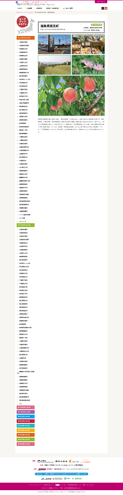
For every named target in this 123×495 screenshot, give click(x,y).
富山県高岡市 (23, 304)
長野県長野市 (23, 120)
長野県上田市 (23, 116)
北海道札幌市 (23, 229)
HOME (20, 8)
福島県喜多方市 (24, 72)
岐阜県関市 (22, 123)
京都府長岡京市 (24, 147)
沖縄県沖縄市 (23, 208)
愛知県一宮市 (23, 130)
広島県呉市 (22, 160)
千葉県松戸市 (23, 93)
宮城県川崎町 (23, 59)
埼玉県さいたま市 (24, 79)
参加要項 (39, 8)
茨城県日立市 (23, 273)
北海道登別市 (23, 233)
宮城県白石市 (23, 49)
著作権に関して (48, 484)
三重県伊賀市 (23, 140)
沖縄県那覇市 (23, 211)
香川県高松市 (23, 368)
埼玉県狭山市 (23, 82)
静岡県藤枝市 (23, 331)
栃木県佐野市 (23, 76)
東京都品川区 (23, 287)
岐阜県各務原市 (24, 126)
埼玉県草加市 (23, 270)
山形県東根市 (23, 249)
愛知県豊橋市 (23, 133)
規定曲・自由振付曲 (52, 8)
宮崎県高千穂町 (24, 194)
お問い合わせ (101, 1)
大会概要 (29, 8)
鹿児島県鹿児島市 (24, 201)
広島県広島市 (23, 164)
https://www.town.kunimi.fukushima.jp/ (53, 29)
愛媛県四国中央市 (24, 181)
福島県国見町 (49, 26)
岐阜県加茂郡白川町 (25, 327)
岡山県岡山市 (23, 157)
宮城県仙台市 (23, 55)
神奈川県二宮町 (24, 99)
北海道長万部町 (24, 45)
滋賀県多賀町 (23, 321)
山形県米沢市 (23, 66)
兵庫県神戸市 (23, 154)
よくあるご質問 (68, 8)
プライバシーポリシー (35, 484)
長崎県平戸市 (23, 187)
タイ (20, 403)
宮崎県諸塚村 (23, 197)
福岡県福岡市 (23, 376)
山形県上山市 (23, 62)
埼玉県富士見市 (24, 266)
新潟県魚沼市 (23, 106)
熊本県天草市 (23, 393)
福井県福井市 (23, 113)
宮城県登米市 (23, 52)
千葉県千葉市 (23, 89)
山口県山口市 (23, 167)
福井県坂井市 (23, 307)
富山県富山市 (23, 110)
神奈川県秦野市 (24, 103)
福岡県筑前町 (23, 184)
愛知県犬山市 (23, 334)
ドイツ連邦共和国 (24, 214)
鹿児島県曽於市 (24, 204)
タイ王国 (22, 218)
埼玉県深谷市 (23, 86)
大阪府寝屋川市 (24, 150)
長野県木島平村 (24, 317)
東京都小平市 (23, 96)
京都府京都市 (23, 143)
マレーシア (22, 221)
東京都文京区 (23, 290)
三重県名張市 (23, 137)
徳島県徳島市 (23, 170)
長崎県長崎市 (23, 191)
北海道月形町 (23, 42)
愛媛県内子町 (23, 177)
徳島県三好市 (23, 174)
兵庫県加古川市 (24, 351)
